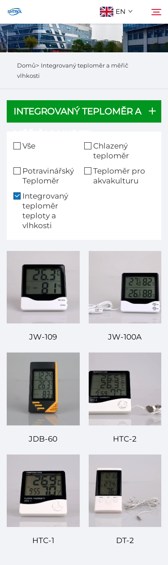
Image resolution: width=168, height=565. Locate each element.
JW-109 (43, 336)
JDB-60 (43, 438)
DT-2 (125, 540)
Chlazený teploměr (111, 150)
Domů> (28, 65)
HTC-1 (43, 540)
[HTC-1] (43, 491)
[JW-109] (43, 287)
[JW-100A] (125, 287)
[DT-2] (125, 491)
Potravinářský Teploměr (48, 175)
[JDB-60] (43, 389)
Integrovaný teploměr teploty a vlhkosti (45, 210)
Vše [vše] (28, 145)
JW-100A (125, 336)
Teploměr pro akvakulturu (119, 175)
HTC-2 (125, 438)
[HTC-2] (125, 389)
